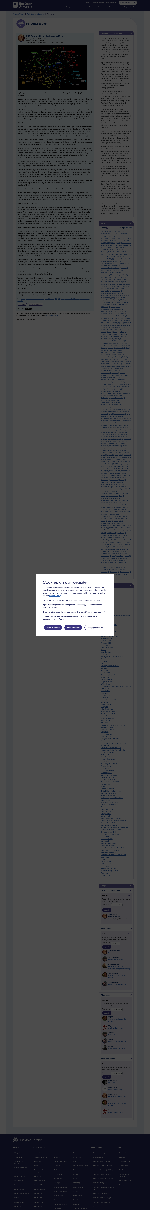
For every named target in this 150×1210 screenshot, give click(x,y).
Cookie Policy (54, 596)
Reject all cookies (73, 628)
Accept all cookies (53, 628)
